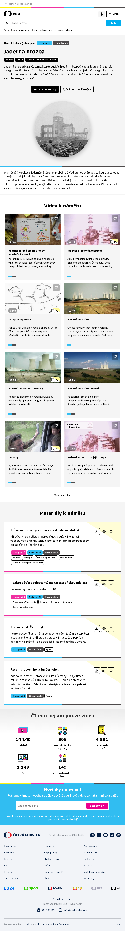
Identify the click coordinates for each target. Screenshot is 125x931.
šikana (69, 29)
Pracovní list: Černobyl (26, 627)
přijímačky (24, 29)
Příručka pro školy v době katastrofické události (45, 530)
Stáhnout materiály (45, 89)
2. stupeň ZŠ (44, 43)
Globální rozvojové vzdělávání (42, 59)
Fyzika (19, 59)
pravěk (52, 29)
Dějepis (9, 59)
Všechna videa (62, 495)
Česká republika (39, 29)
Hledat (113, 23)
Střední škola (61, 43)
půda (60, 29)
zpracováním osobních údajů (62, 819)
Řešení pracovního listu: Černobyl (34, 669)
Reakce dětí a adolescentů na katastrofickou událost (48, 582)
